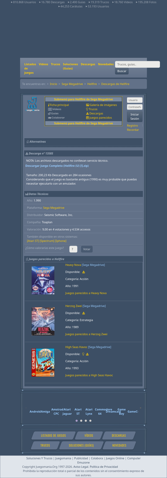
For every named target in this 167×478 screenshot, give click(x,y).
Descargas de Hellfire (115, 84)
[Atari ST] (33, 241)
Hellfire (92, 84)
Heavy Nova (73, 265)
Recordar (133, 130)
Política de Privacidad (104, 467)
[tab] (77, 421)
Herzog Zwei (73, 306)
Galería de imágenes (103, 105)
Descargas (88, 64)
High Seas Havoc (76, 347)
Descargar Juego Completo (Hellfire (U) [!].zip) (57, 166)
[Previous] (26, 406)
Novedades (106, 64)
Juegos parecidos (100, 118)
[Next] (141, 406)
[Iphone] (60, 241)
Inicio (53, 84)
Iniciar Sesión (134, 116)
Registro (132, 125)
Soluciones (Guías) (70, 66)
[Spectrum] (47, 241)
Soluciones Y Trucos (39, 458)
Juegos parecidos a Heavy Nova (86, 293)
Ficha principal (59, 105)
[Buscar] (137, 64)
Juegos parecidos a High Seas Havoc (89, 375)
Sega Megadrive (72, 84)
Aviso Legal (80, 467)
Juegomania (63, 458)
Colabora (97, 458)
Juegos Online (115, 458)
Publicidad (81, 458)
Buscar (121, 71)
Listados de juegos (30, 68)
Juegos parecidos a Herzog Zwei (86, 334)
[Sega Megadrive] (93, 265)
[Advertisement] (83, 33)
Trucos (55, 64)
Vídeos (43, 64)
